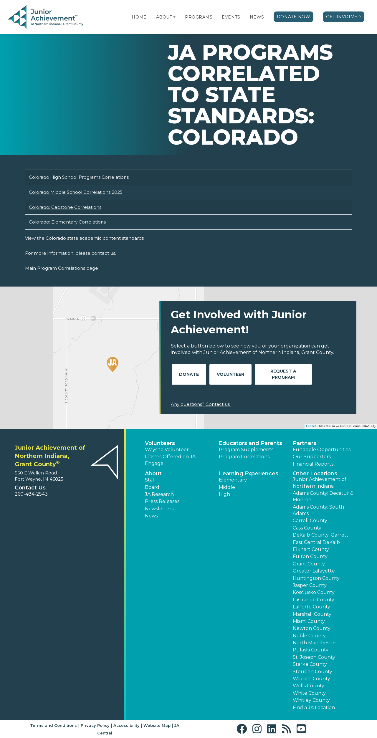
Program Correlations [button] (244, 456)
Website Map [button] (157, 725)
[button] (174, 17)
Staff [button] (150, 480)
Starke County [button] (310, 664)
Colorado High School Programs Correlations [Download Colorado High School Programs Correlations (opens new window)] (79, 177)
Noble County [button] (309, 635)
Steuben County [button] (312, 671)
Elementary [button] (233, 480)
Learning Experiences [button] (248, 473)
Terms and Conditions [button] (53, 725)
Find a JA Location (314, 707)
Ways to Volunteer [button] (167, 449)
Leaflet (311, 426)
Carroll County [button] (310, 520)
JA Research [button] (159, 494)
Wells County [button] (308, 686)
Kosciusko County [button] (314, 592)
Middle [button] (227, 487)
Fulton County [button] (310, 556)
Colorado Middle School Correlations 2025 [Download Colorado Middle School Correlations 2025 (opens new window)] (76, 192)
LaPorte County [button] (311, 607)
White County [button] (309, 693)
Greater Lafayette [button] (314, 571)
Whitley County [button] (311, 700)
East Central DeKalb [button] (316, 542)
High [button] (224, 494)
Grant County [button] (309, 564)
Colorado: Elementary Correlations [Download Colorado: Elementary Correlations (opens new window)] (67, 222)
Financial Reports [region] (313, 464)
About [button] (153, 473)
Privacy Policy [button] (95, 725)
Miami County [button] (309, 621)
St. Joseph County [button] (314, 657)
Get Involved (343, 16)
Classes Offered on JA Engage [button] (170, 460)
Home (139, 17)
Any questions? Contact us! (201, 404)
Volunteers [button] (160, 443)
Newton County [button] (311, 628)
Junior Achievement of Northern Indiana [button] (319, 482)
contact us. (104, 253)
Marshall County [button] (312, 614)
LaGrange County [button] (313, 600)
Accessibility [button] (126, 725)
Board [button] (152, 487)
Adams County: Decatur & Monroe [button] (323, 496)
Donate (189, 374)
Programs (198, 17)
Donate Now (293, 16)
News (257, 17)
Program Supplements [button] (246, 449)
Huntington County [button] (316, 578)
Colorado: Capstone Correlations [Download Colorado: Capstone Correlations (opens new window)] (65, 207)
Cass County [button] (307, 528)
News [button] (151, 516)
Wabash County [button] (311, 678)
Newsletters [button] (159, 509)
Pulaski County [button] (310, 650)
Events (231, 17)
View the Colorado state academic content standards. (85, 238)
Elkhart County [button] (311, 549)
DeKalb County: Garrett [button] (320, 535)
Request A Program (283, 374)
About (164, 17)
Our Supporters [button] (312, 456)
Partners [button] (304, 443)
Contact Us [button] (30, 487)
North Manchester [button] (314, 643)
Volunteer (230, 374)
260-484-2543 (31, 494)
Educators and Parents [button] (250, 443)
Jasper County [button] (310, 585)
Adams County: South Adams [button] (318, 510)
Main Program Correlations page (61, 268)
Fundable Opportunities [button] (321, 449)
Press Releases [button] (162, 501)
